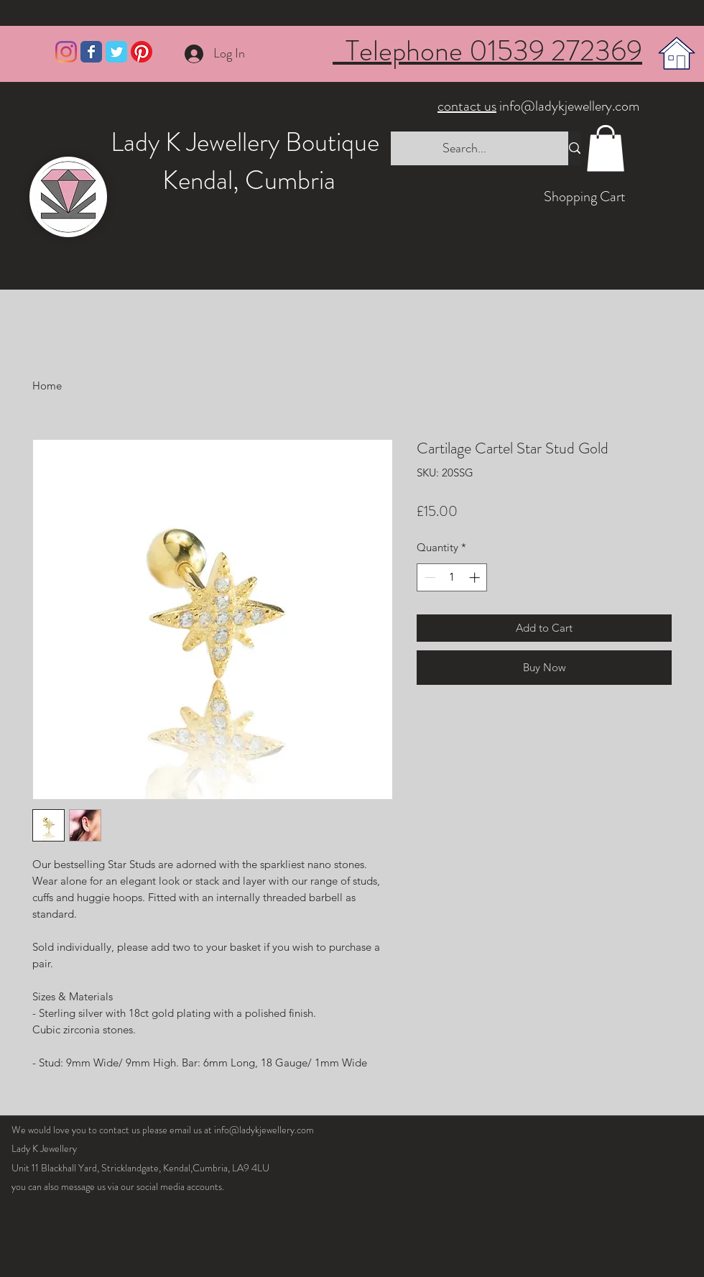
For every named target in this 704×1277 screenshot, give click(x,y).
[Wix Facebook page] (91, 52)
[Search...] (465, 149)
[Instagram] (66, 52)
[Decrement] (428, 577)
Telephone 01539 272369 (487, 50)
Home (47, 385)
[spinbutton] (452, 577)
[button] (605, 148)
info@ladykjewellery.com (539, 106)
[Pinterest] (141, 52)
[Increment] (476, 577)
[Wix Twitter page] (116, 52)
